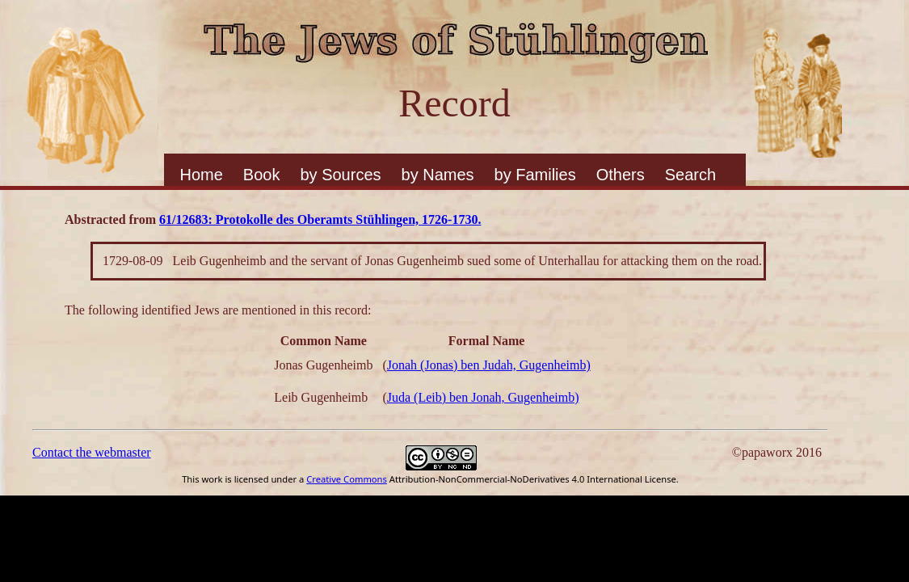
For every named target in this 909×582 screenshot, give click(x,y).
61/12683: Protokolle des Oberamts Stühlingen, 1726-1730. (320, 219)
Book (261, 174)
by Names (438, 174)
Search (690, 174)
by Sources (340, 174)
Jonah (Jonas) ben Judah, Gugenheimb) (489, 365)
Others (620, 174)
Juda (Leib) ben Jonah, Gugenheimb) (483, 397)
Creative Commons (346, 479)
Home (201, 174)
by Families (535, 174)
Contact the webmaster (91, 452)
